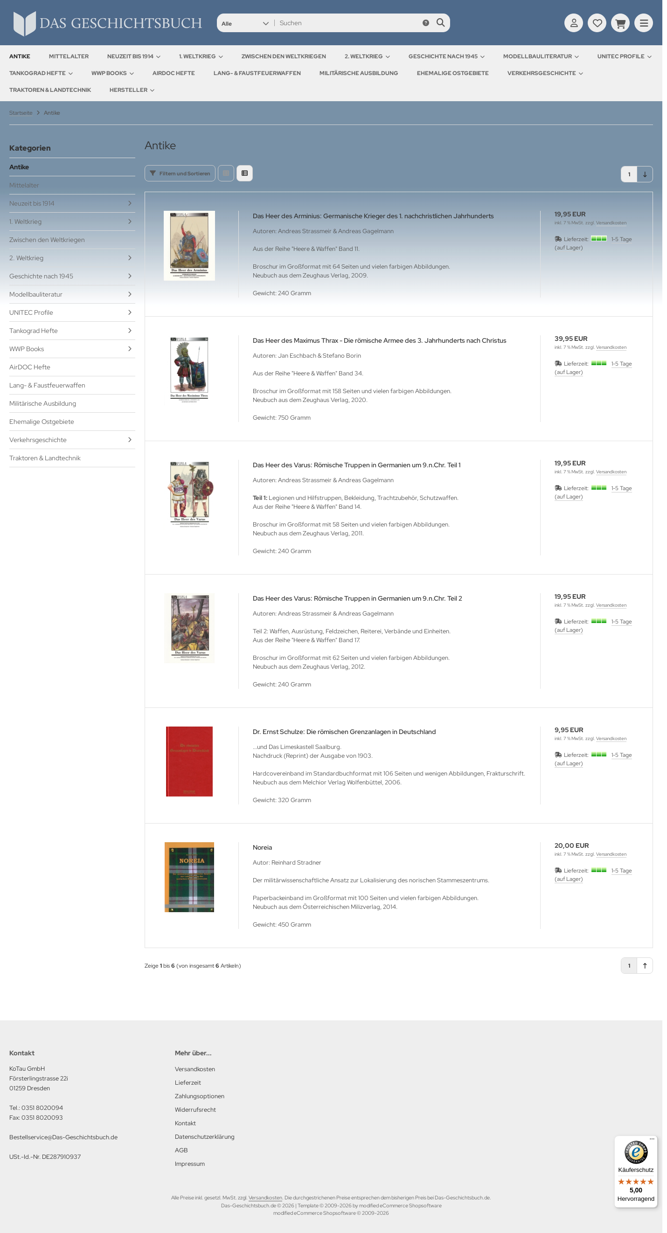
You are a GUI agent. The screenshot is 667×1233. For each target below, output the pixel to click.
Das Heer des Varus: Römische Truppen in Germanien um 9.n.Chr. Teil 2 (357, 598)
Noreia (262, 847)
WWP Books (112, 73)
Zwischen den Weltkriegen (284, 56)
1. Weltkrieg (201, 56)
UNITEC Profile (625, 56)
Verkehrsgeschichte (545, 73)
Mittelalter (69, 56)
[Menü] (652, 1141)
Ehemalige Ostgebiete (453, 73)
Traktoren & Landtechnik (50, 90)
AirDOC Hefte (174, 73)
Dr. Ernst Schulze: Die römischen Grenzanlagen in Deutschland (344, 731)
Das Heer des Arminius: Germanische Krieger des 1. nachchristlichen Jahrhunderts (373, 216)
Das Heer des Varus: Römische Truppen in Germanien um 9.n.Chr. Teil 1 (356, 465)
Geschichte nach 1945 (447, 56)
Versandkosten (611, 223)
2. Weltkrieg (367, 56)
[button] (245, 23)
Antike (19, 56)
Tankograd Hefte (41, 73)
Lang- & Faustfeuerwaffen (257, 73)
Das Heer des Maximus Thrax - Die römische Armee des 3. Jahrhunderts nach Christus (380, 340)
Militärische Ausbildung (359, 73)
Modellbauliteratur (541, 56)
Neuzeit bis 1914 (133, 56)
